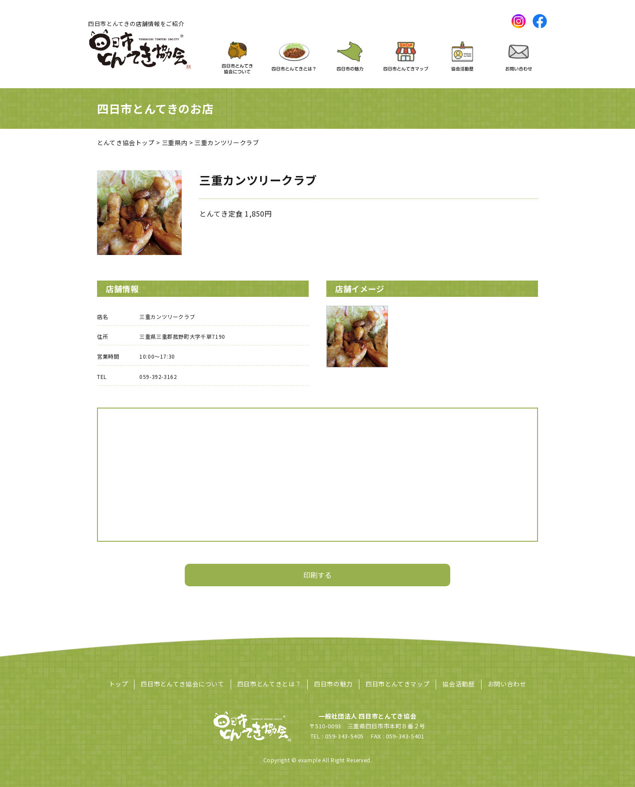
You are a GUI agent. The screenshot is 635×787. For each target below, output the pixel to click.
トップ (118, 683)
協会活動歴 (458, 683)
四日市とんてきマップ (398, 683)
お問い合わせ (507, 683)
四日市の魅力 (333, 683)
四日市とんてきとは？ (269, 683)
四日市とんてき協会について (182, 683)
